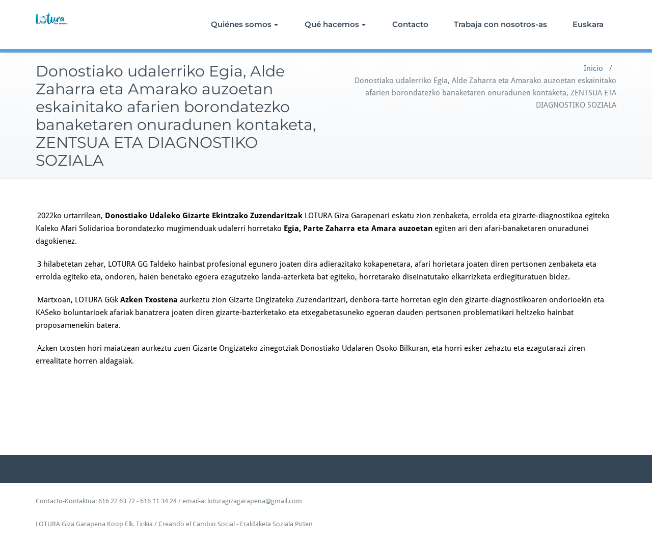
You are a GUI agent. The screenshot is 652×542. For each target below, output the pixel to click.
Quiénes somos (244, 24)
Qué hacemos (335, 24)
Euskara (588, 24)
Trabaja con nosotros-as (500, 24)
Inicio (593, 68)
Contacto (410, 24)
